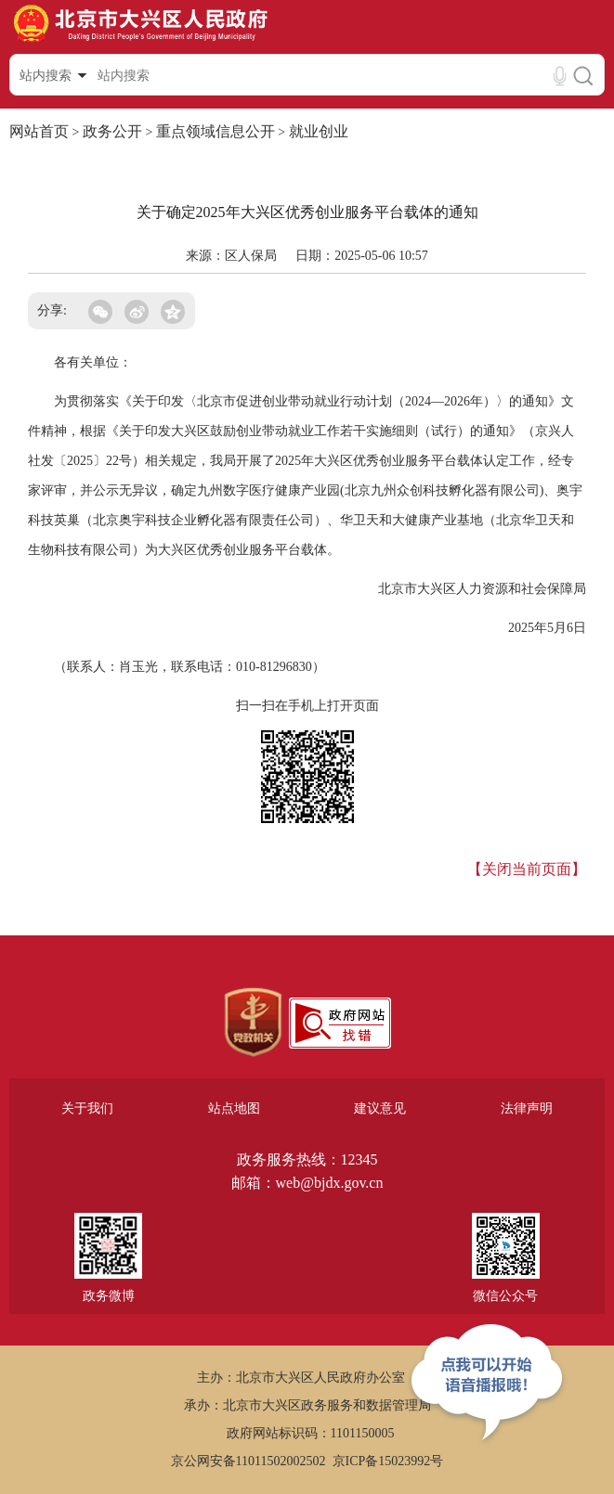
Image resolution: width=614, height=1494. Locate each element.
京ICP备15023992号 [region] (388, 1461)
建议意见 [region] (380, 1108)
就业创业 (318, 131)
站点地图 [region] (234, 1108)
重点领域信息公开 (215, 131)
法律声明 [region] (527, 1108)
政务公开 (112, 131)
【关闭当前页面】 (526, 869)
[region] (253, 1022)
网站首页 (39, 131)
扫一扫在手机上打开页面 (307, 706)
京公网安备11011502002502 (248, 1461)
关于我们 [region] (87, 1108)
